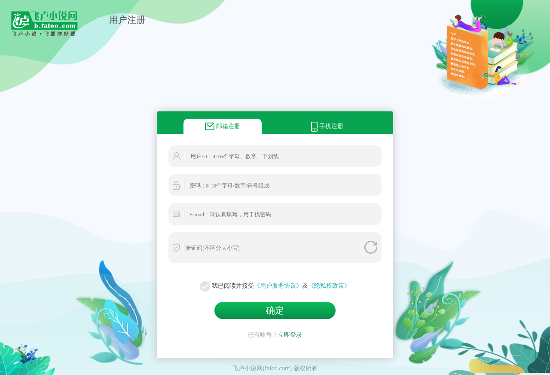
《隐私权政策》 (329, 285)
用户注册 (127, 20)
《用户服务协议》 (278, 285)
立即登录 (290, 334)
